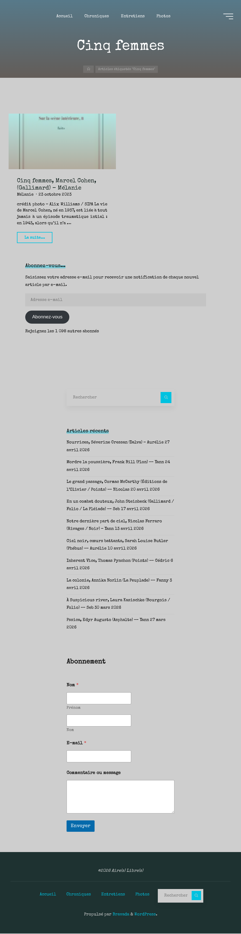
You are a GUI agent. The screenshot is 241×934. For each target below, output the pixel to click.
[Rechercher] (166, 397)
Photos (142, 894)
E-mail (76, 743)
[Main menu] (228, 17)
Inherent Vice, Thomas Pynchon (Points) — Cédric (118, 561)
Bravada (120, 915)
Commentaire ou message (94, 773)
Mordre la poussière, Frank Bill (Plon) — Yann (115, 462)
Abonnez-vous (47, 317)
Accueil (48, 894)
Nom (70, 730)
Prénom (73, 708)
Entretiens (113, 894)
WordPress (145, 915)
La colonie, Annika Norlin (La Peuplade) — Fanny (118, 581)
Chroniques (78, 894)
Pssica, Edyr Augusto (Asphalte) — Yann (108, 620)
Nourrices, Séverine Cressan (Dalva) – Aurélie (115, 443)
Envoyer (80, 826)
